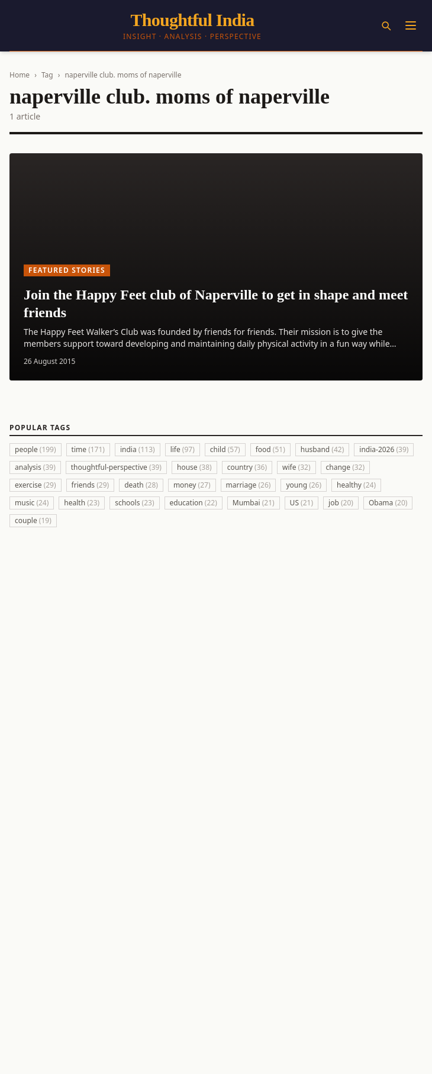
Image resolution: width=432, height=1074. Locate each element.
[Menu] (411, 25)
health (81, 503)
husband (322, 449)
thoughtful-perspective (116, 467)
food (270, 449)
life (182, 449)
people (35, 449)
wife (296, 467)
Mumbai (254, 503)
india (137, 449)
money (192, 485)
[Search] (385, 25)
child (225, 449)
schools (134, 503)
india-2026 (383, 449)
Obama (388, 503)
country (247, 467)
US (301, 503)
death (141, 485)
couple (33, 520)
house (194, 467)
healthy (356, 485)
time (88, 449)
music (32, 503)
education (193, 503)
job (340, 503)
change (345, 467)
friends (90, 485)
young (303, 485)
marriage (248, 485)
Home (19, 75)
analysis (35, 467)
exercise (35, 485)
